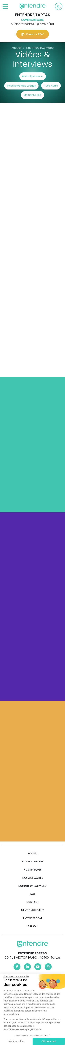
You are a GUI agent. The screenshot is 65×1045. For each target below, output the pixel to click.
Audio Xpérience (32, 76)
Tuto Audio (51, 85)
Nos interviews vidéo (32, 886)
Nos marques (32, 869)
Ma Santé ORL (32, 95)
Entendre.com (32, 918)
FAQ (32, 893)
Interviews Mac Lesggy (21, 85)
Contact (32, 902)
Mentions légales (32, 910)
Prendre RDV (32, 34)
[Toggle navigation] (5, 7)
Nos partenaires (32, 861)
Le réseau (32, 926)
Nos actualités (32, 877)
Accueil (32, 853)
